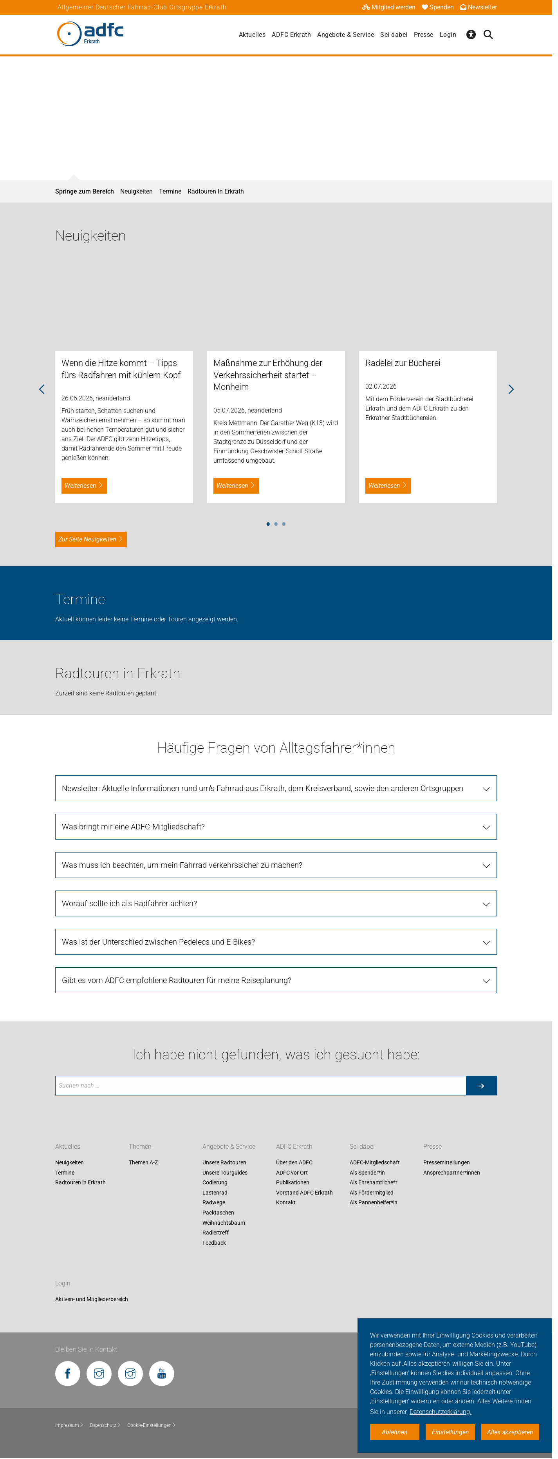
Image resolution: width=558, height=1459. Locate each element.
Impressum (69, 1425)
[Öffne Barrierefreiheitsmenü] (471, 34)
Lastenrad (215, 1192)
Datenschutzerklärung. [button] (440, 1412)
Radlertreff (215, 1233)
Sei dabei (394, 34)
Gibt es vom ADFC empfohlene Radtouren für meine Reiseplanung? (176, 980)
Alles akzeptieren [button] (510, 1432)
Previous (41, 390)
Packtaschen (218, 1212)
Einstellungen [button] (450, 1432)
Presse (423, 34)
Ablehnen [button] (395, 1432)
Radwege (213, 1203)
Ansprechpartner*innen (451, 1172)
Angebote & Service (345, 34)
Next (510, 390)
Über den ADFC (294, 1162)
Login (448, 34)
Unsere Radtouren (224, 1162)
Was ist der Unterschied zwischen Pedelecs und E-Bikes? (158, 942)
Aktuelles (252, 34)
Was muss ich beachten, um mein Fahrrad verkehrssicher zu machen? (182, 865)
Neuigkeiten (136, 191)
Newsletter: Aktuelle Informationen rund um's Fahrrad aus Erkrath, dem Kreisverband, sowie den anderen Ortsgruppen (262, 788)
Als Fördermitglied (372, 1192)
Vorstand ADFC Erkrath (304, 1192)
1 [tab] (268, 523)
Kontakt (286, 1203)
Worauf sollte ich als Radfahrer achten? (129, 903)
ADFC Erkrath (291, 34)
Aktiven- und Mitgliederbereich (91, 1299)
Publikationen (292, 1183)
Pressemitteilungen (446, 1162)
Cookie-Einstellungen (151, 1425)
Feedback (214, 1243)
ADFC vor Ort (292, 1172)
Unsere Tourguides (224, 1172)
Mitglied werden (388, 7)
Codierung (215, 1183)
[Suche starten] (481, 1085)
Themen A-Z (143, 1162)
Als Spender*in (367, 1172)
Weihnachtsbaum (223, 1223)
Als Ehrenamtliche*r (373, 1183)
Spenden (438, 7)
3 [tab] (284, 523)
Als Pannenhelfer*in (373, 1203)
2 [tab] (276, 523)
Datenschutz (105, 1425)
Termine (170, 191)
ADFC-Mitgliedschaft (375, 1162)
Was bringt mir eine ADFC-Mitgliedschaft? (133, 826)
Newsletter (478, 7)
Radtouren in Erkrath (216, 191)
